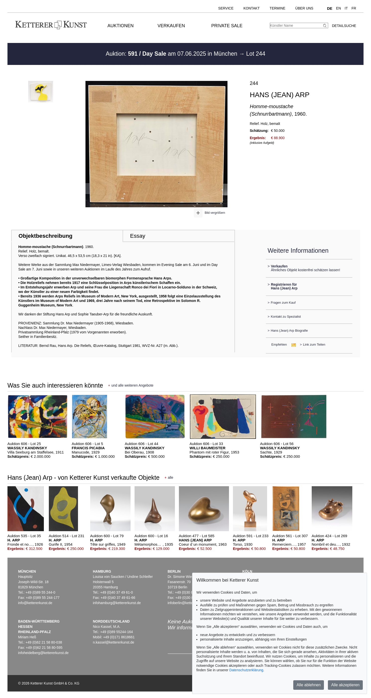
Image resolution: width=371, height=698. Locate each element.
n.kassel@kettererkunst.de (113, 642)
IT (346, 8)
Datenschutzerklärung (246, 670)
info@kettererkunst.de (35, 603)
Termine (277, 8)
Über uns (304, 8)
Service (225, 8)
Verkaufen (171, 25)
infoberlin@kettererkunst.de (189, 603)
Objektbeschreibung (45, 236)
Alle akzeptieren (345, 685)
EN (338, 8)
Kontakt (251, 8)
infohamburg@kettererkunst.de (117, 603)
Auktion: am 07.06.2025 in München (172, 53)
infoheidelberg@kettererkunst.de (43, 653)
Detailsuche (344, 26)
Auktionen (120, 25)
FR (354, 8)
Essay (137, 236)
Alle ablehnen (309, 685)
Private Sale (226, 25)
